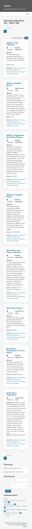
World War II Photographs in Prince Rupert (15, 350)
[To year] (16, 486)
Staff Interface (9, 523)
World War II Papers (14, 308)
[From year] (16, 484)
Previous (8, 28)
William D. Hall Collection (12, 44)
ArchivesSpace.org (21, 523)
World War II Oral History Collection (13, 251)
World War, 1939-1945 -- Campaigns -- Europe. (15, 509)
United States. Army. (9, 504)
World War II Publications (11, 394)
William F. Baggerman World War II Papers (15, 136)
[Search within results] (16, 479)
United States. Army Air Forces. (12, 513)
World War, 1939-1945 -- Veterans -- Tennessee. (16, 506)
